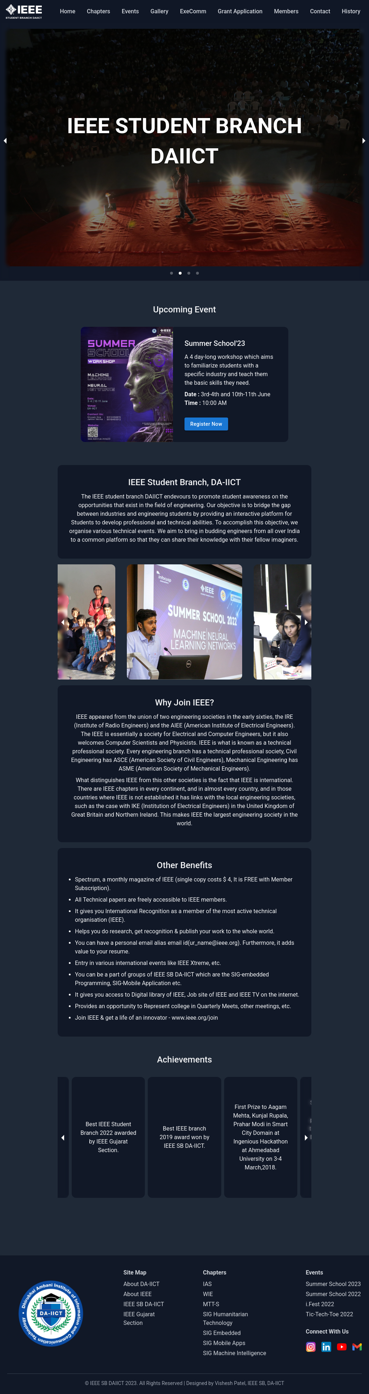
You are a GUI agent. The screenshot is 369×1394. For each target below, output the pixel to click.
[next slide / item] (364, 140)
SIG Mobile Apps (224, 1343)
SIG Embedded (222, 1333)
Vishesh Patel (230, 1383)
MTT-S (211, 1304)
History (351, 11)
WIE (208, 1294)
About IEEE (138, 1294)
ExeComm (193, 11)
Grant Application (240, 11)
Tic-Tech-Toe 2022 (329, 1314)
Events (130, 11)
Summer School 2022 (333, 1294)
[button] (171, 273)
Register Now (206, 424)
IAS (207, 1284)
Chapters (98, 11)
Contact (320, 11)
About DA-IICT (142, 1284)
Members (286, 11)
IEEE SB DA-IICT (144, 1304)
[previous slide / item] (5, 140)
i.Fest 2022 (320, 1304)
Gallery (160, 11)
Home (67, 11)
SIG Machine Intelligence (234, 1353)
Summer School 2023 (333, 1284)
